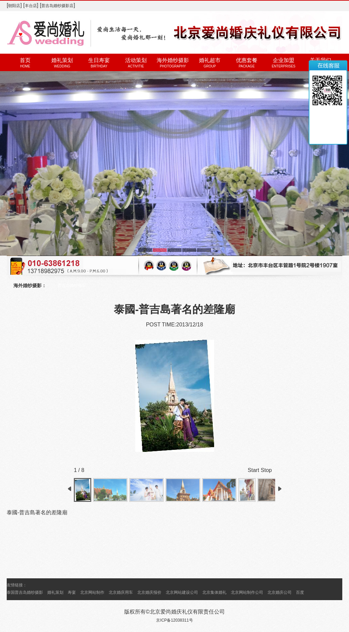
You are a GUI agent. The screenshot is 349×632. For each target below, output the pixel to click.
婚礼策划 (62, 60)
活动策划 (136, 60)
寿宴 (72, 592)
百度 (300, 592)
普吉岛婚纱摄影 (72, 285)
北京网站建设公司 (182, 592)
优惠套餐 (246, 60)
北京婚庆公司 (279, 592)
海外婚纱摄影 (173, 60)
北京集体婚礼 (214, 592)
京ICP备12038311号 (174, 620)
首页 (25, 60)
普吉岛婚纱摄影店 (57, 5)
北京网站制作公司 (247, 592)
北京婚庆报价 (149, 592)
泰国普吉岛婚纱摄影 (25, 592)
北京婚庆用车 (121, 592)
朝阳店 (14, 5)
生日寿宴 (99, 60)
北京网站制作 (92, 592)
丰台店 (31, 5)
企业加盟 (283, 60)
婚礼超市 (209, 60)
